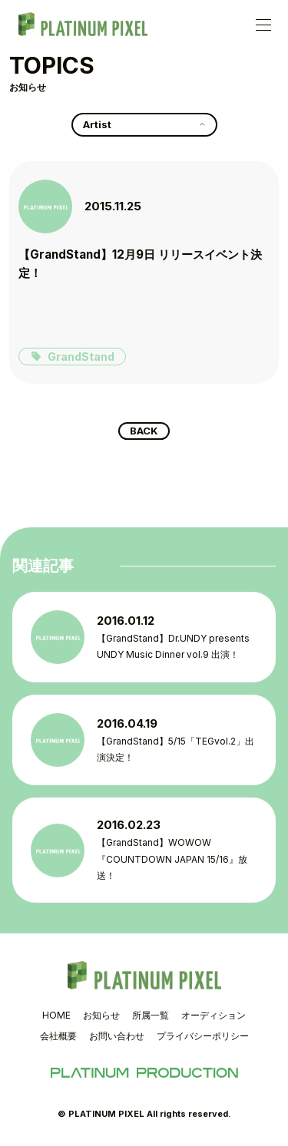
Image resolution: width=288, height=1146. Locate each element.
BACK (144, 430)
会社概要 (58, 1036)
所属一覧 (150, 1015)
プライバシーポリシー (203, 1036)
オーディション (213, 1015)
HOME (56, 1015)
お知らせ (101, 1015)
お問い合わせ (116, 1036)
